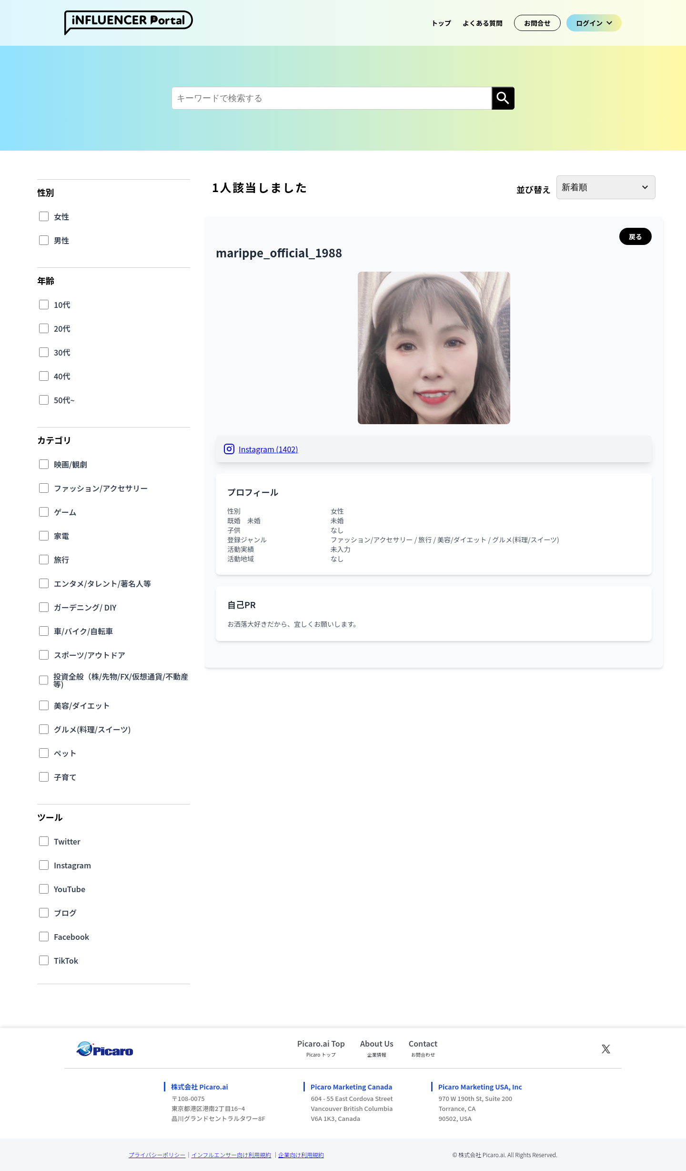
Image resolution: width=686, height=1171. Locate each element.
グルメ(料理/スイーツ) (92, 729)
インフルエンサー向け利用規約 (232, 1155)
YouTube (69, 889)
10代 (62, 304)
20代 (62, 328)
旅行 (61, 559)
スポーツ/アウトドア (89, 655)
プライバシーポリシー (157, 1155)
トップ (441, 23)
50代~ (64, 400)
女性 (61, 216)
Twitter (67, 841)
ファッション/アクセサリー (101, 488)
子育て (65, 777)
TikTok (66, 960)
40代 (62, 376)
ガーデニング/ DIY (85, 607)
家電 (61, 536)
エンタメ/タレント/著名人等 (102, 583)
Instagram (72, 865)
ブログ (65, 912)
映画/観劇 (70, 464)
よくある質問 (483, 23)
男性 (61, 240)
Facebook (71, 936)
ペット (65, 753)
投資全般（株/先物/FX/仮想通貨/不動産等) (120, 680)
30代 (62, 352)
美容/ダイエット (82, 705)
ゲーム (65, 512)
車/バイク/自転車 (83, 631)
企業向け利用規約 (301, 1155)
